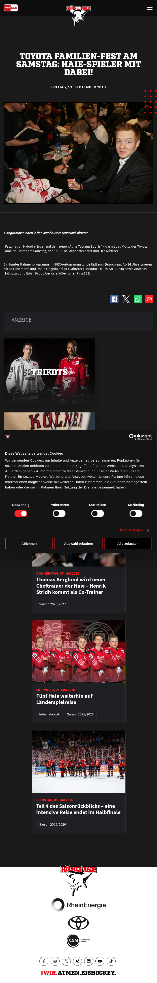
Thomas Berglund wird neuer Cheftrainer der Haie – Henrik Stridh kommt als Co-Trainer (71, 585)
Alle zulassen (128, 543)
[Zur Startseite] (79, 16)
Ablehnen (29, 543)
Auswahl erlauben (78, 543)
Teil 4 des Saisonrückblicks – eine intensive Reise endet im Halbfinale (78, 809)
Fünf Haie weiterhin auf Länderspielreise (64, 699)
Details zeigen (131, 530)
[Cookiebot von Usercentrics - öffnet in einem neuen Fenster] (132, 437)
